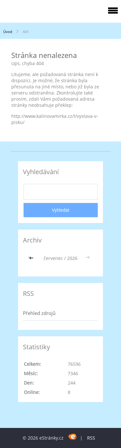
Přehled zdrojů (39, 313)
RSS (91, 438)
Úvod (7, 31)
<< (32, 258)
